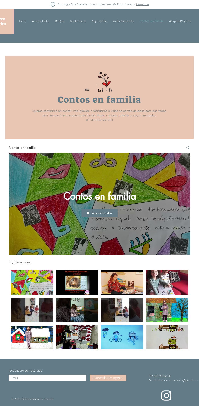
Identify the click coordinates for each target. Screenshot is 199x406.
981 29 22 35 (162, 376)
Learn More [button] (142, 4)
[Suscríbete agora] (108, 378)
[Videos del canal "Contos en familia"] (99, 311)
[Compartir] (186, 147)
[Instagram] (166, 395)
